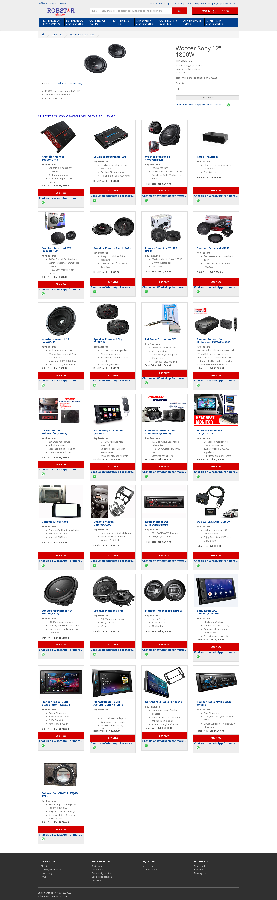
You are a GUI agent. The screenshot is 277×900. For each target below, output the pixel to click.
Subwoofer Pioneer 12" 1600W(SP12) (57, 612)
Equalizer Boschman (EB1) (110, 156)
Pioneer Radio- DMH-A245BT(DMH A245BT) (108, 703)
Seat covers (97, 866)
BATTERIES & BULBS (121, 22)
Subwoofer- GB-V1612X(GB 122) (60, 794)
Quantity (180, 83)
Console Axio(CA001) (55, 521)
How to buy (46, 873)
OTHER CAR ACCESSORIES (214, 22)
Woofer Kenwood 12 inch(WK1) (55, 340)
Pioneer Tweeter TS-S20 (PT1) (161, 249)
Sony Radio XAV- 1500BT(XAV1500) (208, 612)
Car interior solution (102, 876)
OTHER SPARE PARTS (192, 22)
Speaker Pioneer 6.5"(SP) (109, 610)
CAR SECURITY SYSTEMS (168, 22)
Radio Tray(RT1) (207, 156)
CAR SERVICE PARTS (97, 22)
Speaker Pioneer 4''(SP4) (213, 248)
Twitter (198, 869)
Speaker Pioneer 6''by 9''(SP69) (107, 340)
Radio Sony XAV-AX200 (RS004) (108, 432)
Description (46, 83)
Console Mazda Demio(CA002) (103, 523)
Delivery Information (51, 869)
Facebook (199, 866)
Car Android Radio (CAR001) (163, 702)
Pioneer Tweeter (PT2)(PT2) (163, 610)
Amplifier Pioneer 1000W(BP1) (53, 158)
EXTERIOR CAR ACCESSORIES (52, 22)
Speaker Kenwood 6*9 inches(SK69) (56, 249)
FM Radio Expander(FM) (160, 339)
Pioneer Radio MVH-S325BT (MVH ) (215, 703)
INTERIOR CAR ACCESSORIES (75, 22)
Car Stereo (57, 34)
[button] (207, 97)
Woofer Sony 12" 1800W (82, 34)
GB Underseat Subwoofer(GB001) (54, 432)
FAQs (43, 876)
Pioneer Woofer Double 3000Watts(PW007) (160, 432)
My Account (148, 866)
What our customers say (70, 83)
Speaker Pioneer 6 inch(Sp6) (112, 248)
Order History (150, 869)
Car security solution (102, 873)
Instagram (200, 873)
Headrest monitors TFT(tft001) (209, 432)
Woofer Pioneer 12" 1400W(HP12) (158, 158)
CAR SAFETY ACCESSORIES (144, 22)
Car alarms (97, 869)
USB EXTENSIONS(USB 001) (214, 521)
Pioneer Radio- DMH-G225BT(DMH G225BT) (56, 703)
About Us (45, 866)
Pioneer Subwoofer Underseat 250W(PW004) (213, 340)
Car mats (96, 880)
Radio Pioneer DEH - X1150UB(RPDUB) (158, 523)
